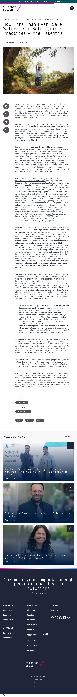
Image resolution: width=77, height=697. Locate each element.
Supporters (32, 641)
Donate (56, 611)
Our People (32, 625)
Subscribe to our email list (37, 636)
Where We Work (9, 620)
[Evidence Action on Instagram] (60, 618)
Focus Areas (8, 611)
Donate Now (38, 594)
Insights (57, 606)
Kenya (19, 421)
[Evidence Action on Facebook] (52, 618)
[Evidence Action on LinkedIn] (64, 618)
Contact (30, 651)
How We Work (8, 634)
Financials (32, 646)
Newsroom (31, 620)
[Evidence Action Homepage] (16, 9)
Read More (57, 2)
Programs (7, 616)
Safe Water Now (23, 412)
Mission (30, 616)
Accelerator (8, 638)
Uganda (40, 421)
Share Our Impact (34, 611)
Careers (30, 630)
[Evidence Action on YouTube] (68, 618)
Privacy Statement (38, 683)
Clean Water (22, 403)
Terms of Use (38, 680)
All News (69, 437)
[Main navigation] (72, 9)
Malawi (29, 421)
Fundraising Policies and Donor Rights (38, 686)
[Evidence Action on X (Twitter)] (56, 618)
